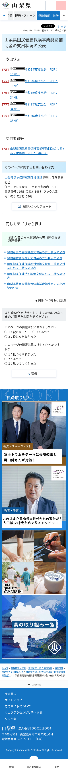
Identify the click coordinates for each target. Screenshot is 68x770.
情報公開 (59, 668)
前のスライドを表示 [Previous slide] (4, 15)
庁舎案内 (10, 693)
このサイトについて (18, 706)
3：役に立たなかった (22, 336)
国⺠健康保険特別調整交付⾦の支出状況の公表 (36, 276)
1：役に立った (17, 332)
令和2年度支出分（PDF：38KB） (34, 118)
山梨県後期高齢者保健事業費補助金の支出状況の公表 (36, 286)
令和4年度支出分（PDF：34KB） (34, 94)
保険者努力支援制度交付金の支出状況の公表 (36, 252)
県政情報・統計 (18, 668)
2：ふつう (43, 332)
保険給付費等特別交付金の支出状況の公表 (34, 258)
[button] (50, 5)
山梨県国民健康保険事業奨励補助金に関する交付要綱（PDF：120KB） (37, 150)
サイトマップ (13, 700)
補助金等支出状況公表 (13, 671)
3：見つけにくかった (22, 363)
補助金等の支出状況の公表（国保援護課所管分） (34, 239)
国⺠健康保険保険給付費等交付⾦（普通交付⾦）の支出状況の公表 (36, 266)
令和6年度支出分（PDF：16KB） (34, 71)
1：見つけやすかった (22, 354)
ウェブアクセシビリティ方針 (23, 712)
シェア (61, 26)
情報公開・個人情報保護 (40, 668)
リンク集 (10, 718)
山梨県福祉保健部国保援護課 (23, 177)
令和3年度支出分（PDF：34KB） (34, 106)
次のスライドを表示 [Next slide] (64, 15)
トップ (5, 668)
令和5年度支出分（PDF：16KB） (34, 83)
